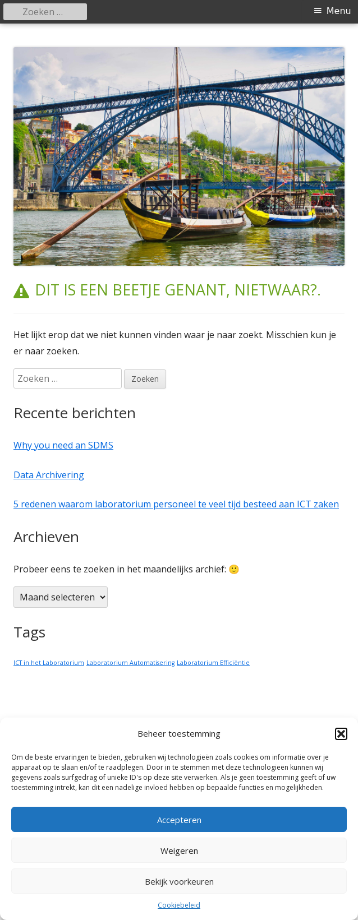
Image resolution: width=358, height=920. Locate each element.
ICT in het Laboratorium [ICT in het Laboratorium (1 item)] (48, 663)
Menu (339, 11)
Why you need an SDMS (63, 445)
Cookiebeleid (179, 905)
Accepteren (179, 819)
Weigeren (179, 850)
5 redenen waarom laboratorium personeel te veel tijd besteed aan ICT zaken (176, 504)
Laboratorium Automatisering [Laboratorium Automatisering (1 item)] (130, 663)
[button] (341, 733)
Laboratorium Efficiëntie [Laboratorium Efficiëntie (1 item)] (213, 663)
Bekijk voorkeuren (179, 881)
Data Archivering (48, 475)
